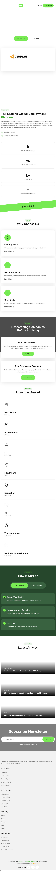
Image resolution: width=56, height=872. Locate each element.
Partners (3, 822)
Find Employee (28, 377)
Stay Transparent (12, 272)
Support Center (5, 843)
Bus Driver (4, 806)
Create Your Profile (15, 597)
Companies (36, 38)
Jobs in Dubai (5, 775)
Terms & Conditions (6, 850)
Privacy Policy (5, 846)
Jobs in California (6, 782)
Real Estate (10, 412)
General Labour (5, 800)
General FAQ (5, 840)
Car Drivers (4, 803)
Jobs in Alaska (5, 785)
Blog (2, 825)
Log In (40, 5)
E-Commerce (11, 432)
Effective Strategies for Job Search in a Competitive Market (26, 693)
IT (5, 452)
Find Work (28, 354)
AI (5, 513)
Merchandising (5, 794)
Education (9, 493)
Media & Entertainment (16, 553)
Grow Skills (9, 300)
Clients (3, 828)
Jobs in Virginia (5, 779)
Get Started (48, 5)
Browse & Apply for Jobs (18, 610)
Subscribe (48, 739)
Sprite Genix (35, 863)
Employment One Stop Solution (28, 861)
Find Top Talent (11, 245)
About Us (3, 815)
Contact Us (4, 837)
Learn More (9, 251)
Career (3, 819)
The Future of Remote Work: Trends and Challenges (23, 671)
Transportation (12, 533)
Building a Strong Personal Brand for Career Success (24, 715)
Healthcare (10, 473)
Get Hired (11, 623)
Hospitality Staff (5, 797)
